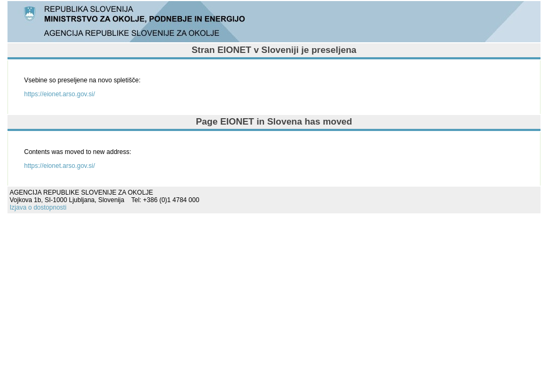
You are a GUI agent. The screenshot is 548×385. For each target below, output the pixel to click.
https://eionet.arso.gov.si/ (59, 94)
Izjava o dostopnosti (38, 207)
